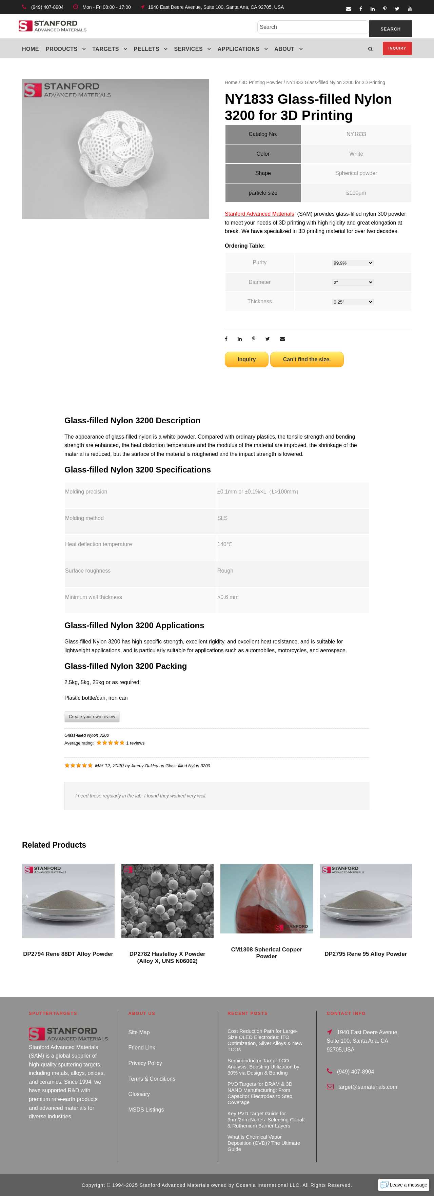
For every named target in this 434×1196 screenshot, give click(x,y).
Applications (239, 49)
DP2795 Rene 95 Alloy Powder (365, 954)
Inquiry (397, 48)
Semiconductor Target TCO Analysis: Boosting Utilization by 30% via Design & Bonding (263, 1067)
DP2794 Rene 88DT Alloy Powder (68, 954)
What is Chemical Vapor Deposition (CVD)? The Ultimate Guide (264, 1143)
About (284, 49)
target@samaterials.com (367, 1087)
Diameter (260, 282)
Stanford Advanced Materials (259, 214)
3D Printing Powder (261, 82)
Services (188, 49)
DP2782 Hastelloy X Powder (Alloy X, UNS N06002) (167, 957)
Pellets (147, 49)
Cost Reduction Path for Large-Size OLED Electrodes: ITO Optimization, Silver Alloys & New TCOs (265, 1040)
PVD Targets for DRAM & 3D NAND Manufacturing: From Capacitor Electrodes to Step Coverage (260, 1093)
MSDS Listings (146, 1110)
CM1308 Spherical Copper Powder (266, 953)
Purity (260, 262)
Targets (105, 49)
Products (62, 49)
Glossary (139, 1094)
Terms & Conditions (152, 1079)
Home (30, 49)
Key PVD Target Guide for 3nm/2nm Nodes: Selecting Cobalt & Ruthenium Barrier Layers (266, 1120)
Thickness (260, 301)
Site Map (139, 1032)
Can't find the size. (307, 359)
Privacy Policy (145, 1063)
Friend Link (142, 1047)
